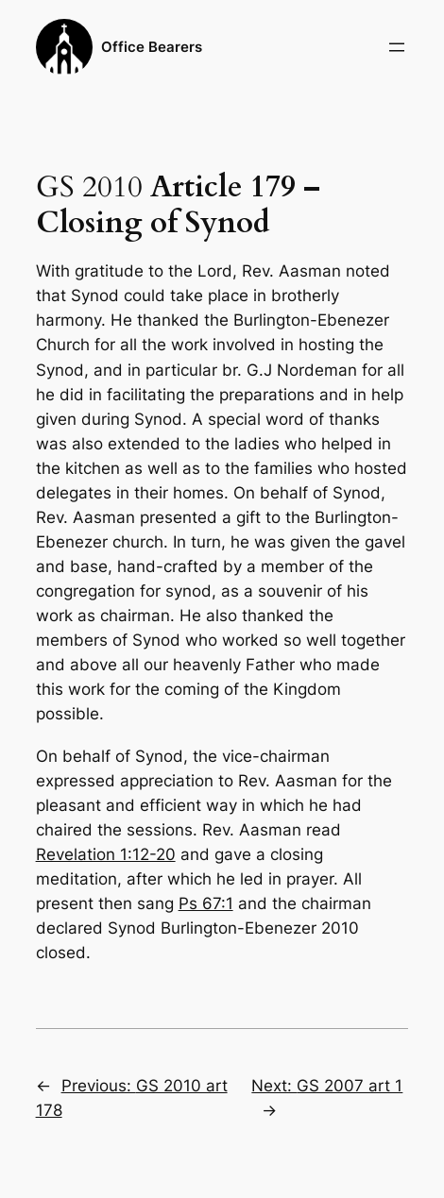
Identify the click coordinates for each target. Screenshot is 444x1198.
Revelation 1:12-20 (106, 854)
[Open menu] (396, 47)
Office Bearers (151, 47)
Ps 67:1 (206, 903)
